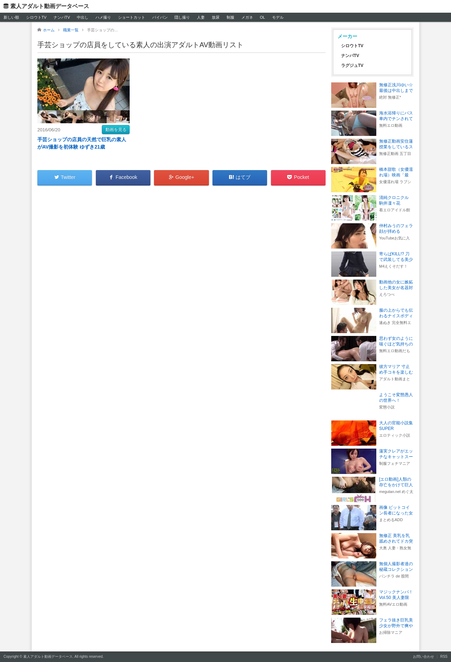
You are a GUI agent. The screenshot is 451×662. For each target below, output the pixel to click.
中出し (82, 17)
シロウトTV (36, 17)
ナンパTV (62, 17)
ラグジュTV (352, 65)
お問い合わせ (423, 656)
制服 (230, 17)
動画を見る (115, 129)
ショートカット (131, 17)
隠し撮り (182, 17)
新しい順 (11, 17)
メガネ (247, 17)
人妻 (201, 17)
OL (262, 17)
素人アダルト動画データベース (49, 6)
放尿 (216, 17)
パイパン (160, 17)
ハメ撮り (103, 17)
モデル (278, 17)
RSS (443, 656)
